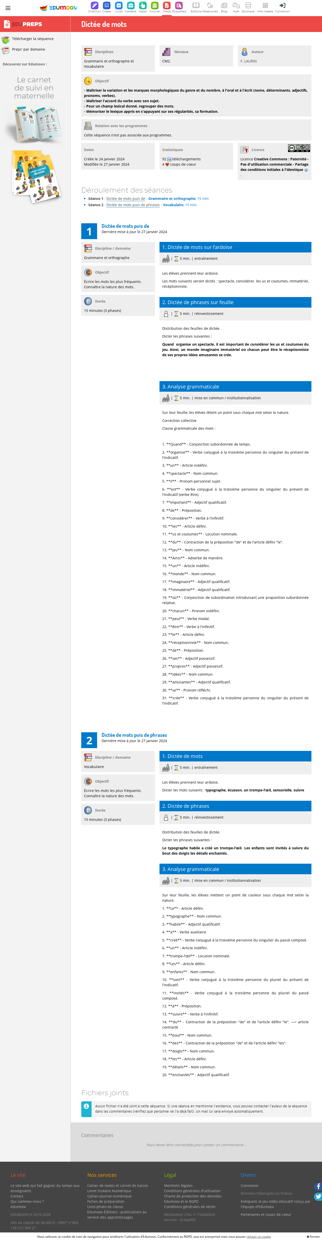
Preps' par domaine (23, 51)
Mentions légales (178, 1185)
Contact (17, 1196)
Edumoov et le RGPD (181, 1201)
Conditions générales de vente (189, 1206)
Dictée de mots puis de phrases (133, 204)
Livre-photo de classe (105, 1206)
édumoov (18, 1206)
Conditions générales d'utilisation (192, 1190)
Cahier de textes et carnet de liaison (117, 1185)
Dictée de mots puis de (125, 198)
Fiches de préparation (105, 1201)
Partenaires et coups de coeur (266, 1214)
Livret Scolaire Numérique (109, 1190)
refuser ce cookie (259, 1236)
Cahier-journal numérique (109, 1196)
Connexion (250, 1185)
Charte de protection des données (193, 1196)
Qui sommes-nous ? (27, 1201)
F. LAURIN (248, 61)
